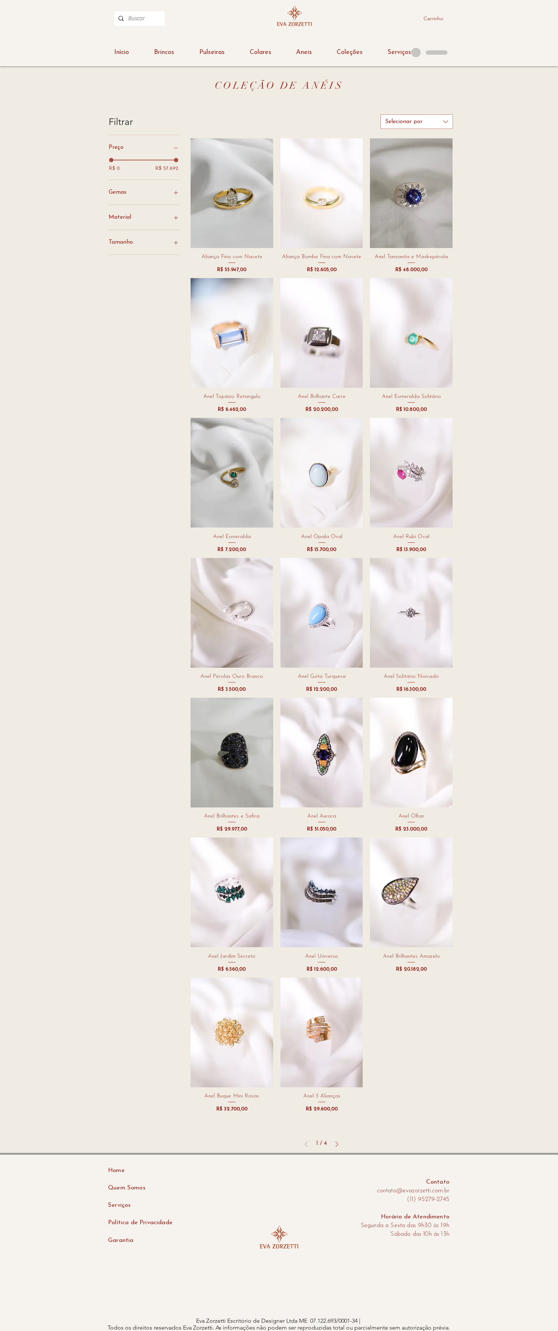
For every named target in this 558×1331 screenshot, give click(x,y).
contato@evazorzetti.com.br (413, 1191)
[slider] (111, 160)
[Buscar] (139, 18)
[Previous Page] (306, 1144)
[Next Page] (337, 1144)
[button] (349, 52)
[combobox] (416, 121)
